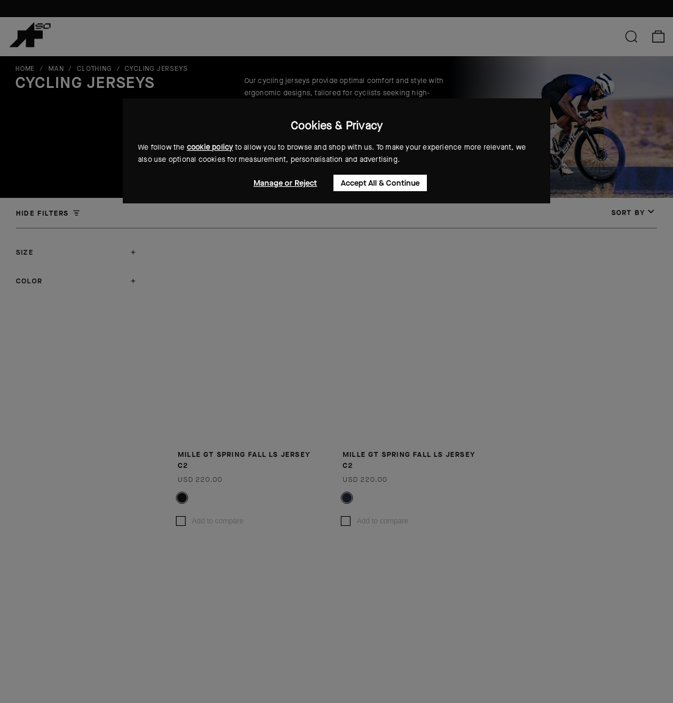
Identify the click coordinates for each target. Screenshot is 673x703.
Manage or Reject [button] (285, 183)
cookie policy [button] (210, 147)
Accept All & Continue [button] (380, 183)
